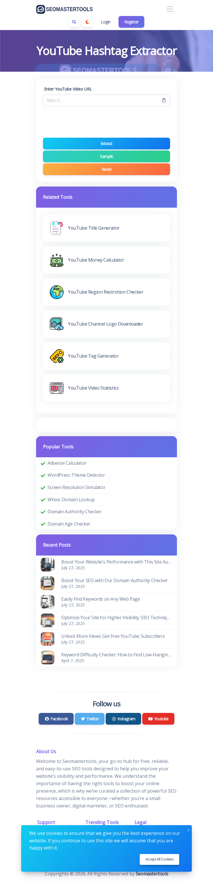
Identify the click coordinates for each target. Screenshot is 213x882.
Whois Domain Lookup (71, 499)
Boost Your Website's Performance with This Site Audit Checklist (116, 562)
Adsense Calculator (67, 463)
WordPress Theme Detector (76, 475)
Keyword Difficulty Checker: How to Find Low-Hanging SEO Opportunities (116, 655)
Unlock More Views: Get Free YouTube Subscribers (113, 636)
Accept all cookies (159, 859)
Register (131, 22)
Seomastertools (152, 874)
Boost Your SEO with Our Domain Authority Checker (114, 580)
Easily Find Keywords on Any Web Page (100, 599)
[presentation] (106, 122)
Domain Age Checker (69, 524)
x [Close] (188, 829)
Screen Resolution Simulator (76, 487)
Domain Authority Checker (75, 511)
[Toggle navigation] (169, 9)
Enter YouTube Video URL (68, 89)
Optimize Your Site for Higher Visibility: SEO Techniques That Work (116, 617)
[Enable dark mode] (87, 22)
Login (106, 22)
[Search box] (74, 22)
